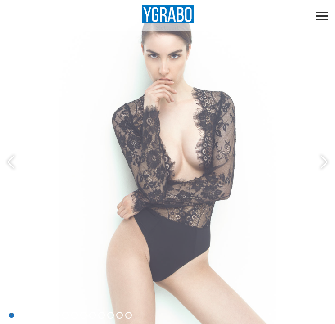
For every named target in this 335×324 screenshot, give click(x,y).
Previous (12, 162)
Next (322, 162)
